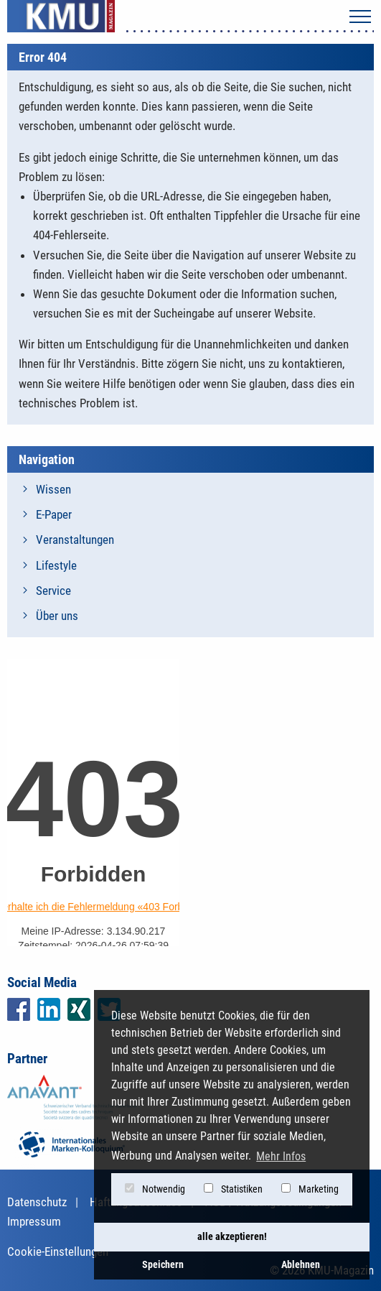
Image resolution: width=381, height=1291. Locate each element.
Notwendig (155, 1189)
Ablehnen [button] (300, 1265)
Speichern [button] (163, 1265)
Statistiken (233, 1189)
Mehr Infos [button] (281, 1156)
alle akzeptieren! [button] (232, 1237)
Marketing (310, 1189)
